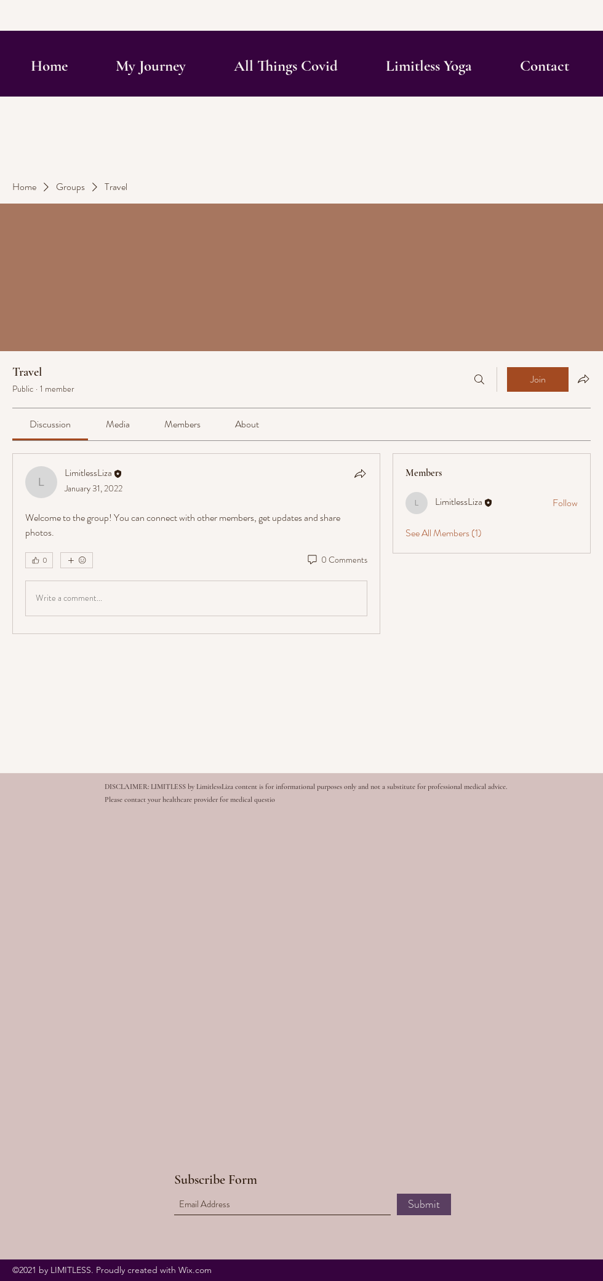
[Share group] (583, 378)
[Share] (360, 473)
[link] (50, 424)
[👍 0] (39, 560)
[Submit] (424, 1204)
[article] (196, 543)
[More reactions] (76, 560)
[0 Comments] (336, 560)
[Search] (479, 379)
